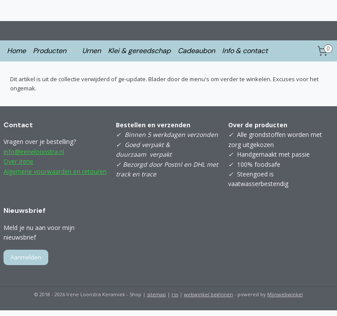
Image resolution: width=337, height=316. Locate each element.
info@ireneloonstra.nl (34, 151)
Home (16, 50)
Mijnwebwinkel (285, 294)
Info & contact (249, 50)
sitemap (156, 294)
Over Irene (18, 161)
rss (175, 294)
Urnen (91, 50)
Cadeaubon (196, 50)
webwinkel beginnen (208, 294)
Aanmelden (26, 257)
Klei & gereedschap (139, 50)
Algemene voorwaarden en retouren (55, 171)
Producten (54, 50)
